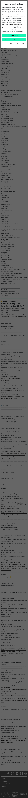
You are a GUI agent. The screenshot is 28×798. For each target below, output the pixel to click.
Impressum (6, 43)
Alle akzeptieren (14, 35)
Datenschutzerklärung (16, 24)
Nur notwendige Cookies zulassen (14, 39)
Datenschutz (13, 43)
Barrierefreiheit (20, 43)
